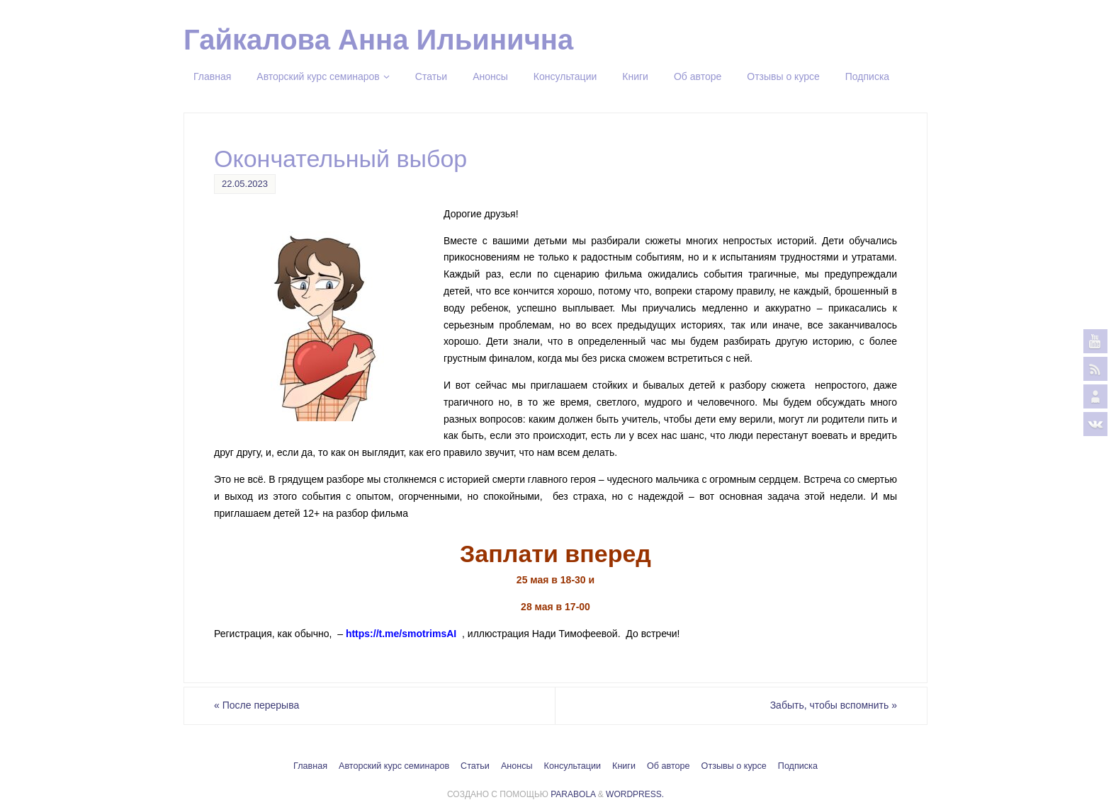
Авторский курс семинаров (394, 766)
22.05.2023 (245, 183)
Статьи (475, 766)
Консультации (572, 766)
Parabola (573, 794)
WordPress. (635, 794)
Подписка (798, 766)
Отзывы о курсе (734, 766)
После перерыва (256, 705)
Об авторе (668, 766)
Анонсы (517, 766)
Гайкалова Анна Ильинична (378, 39)
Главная (310, 766)
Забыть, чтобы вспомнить (833, 705)
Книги (624, 766)
